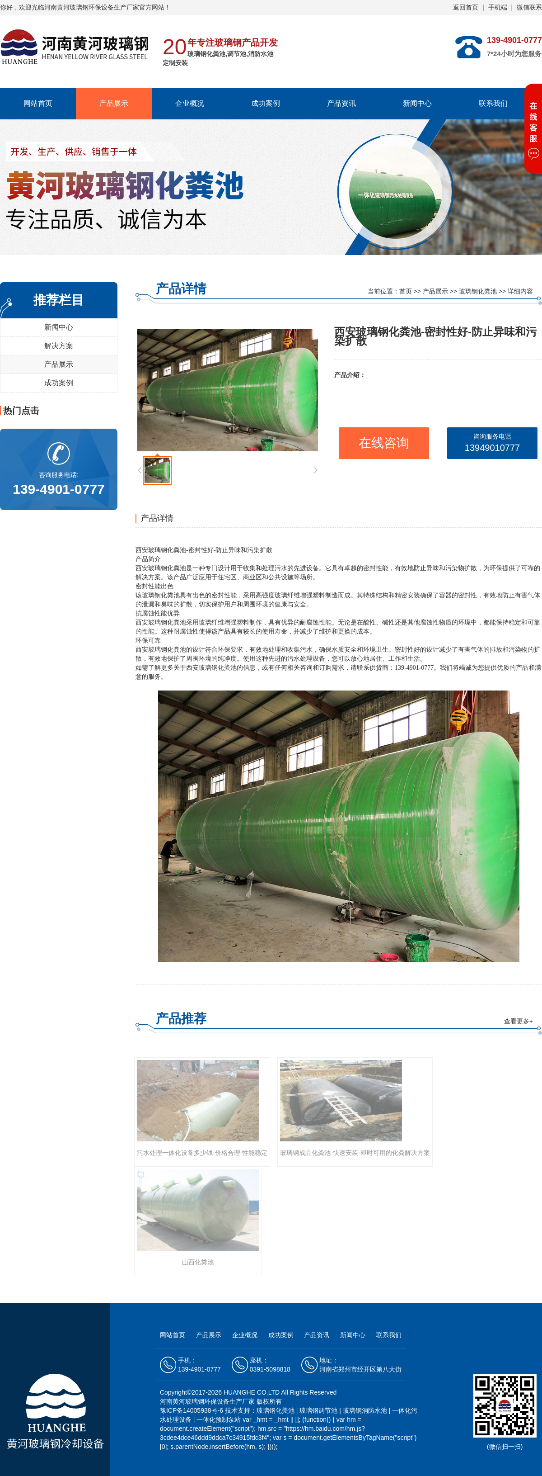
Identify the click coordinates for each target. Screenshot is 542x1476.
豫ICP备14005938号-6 (192, 1410)
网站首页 (37, 103)
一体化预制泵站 (218, 1419)
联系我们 (493, 103)
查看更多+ (518, 1021)
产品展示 (113, 103)
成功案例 (265, 103)
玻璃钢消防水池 (365, 1410)
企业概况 (189, 103)
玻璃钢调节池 (318, 1410)
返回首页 (465, 7)
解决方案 (58, 346)
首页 (405, 291)
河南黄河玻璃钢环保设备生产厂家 (91, 7)
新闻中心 (417, 103)
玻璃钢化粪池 (478, 291)
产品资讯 (341, 103)
